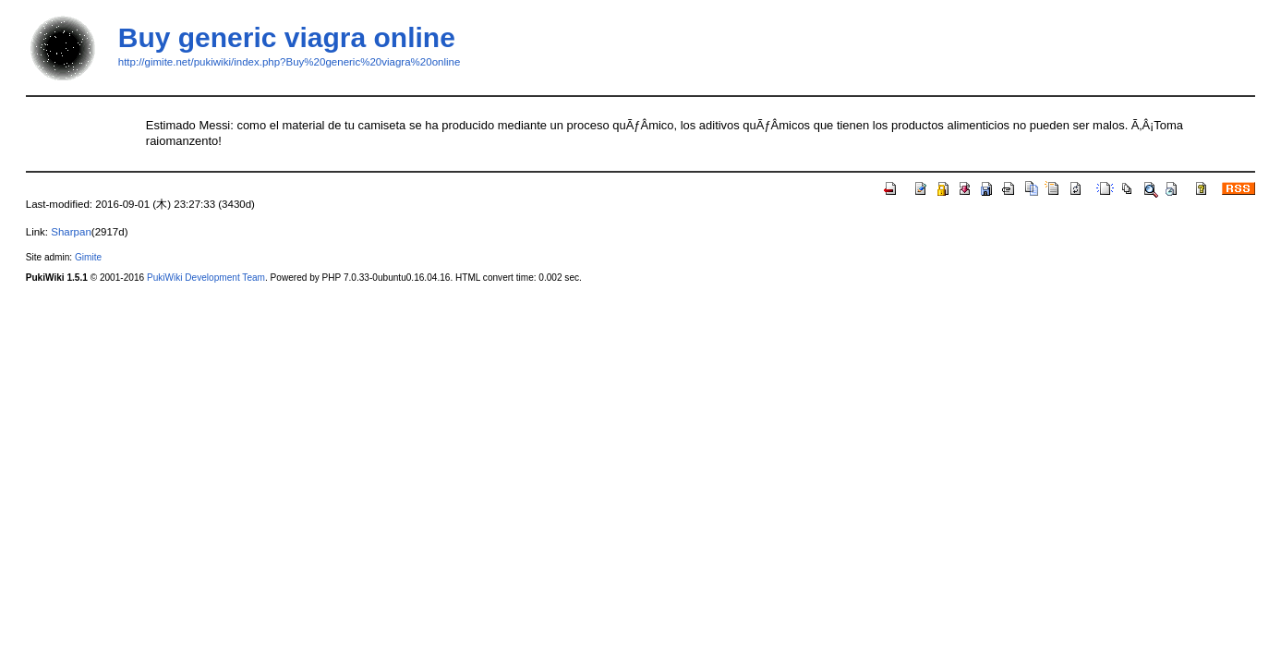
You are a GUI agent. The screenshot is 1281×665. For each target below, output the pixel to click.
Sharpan (71, 231)
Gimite (88, 257)
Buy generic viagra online (286, 37)
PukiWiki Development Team (206, 277)
